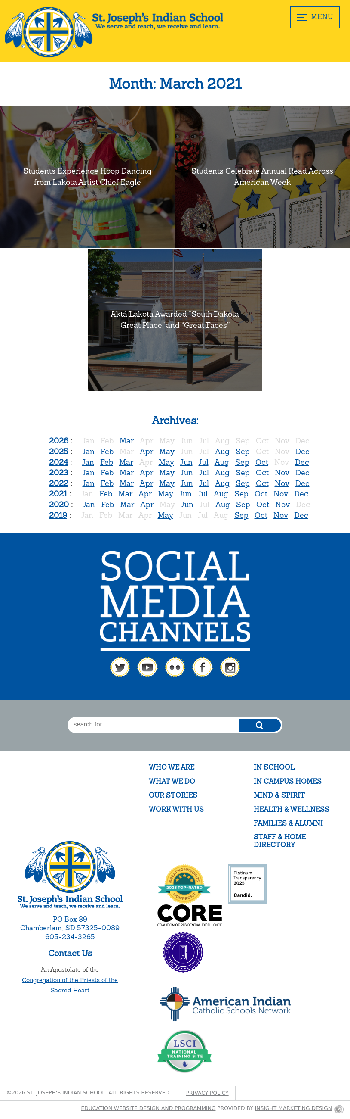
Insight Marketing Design (293, 1108)
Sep (243, 451)
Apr (146, 451)
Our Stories (173, 795)
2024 (58, 462)
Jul (204, 462)
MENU (315, 16)
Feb (107, 451)
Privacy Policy (207, 1093)
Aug (222, 451)
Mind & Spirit (279, 795)
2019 (58, 515)
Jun (186, 462)
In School (274, 767)
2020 (59, 504)
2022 (58, 483)
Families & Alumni (288, 823)
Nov (282, 472)
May (167, 451)
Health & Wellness (291, 809)
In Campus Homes (288, 781)
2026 (58, 440)
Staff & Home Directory (280, 840)
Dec (302, 451)
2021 (58, 493)
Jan (89, 451)
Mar (127, 440)
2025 (58, 451)
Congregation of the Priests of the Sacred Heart (70, 985)
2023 (58, 472)
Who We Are (171, 767)
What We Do (172, 781)
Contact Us (70, 953)
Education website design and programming (148, 1108)
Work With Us (176, 809)
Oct (261, 462)
